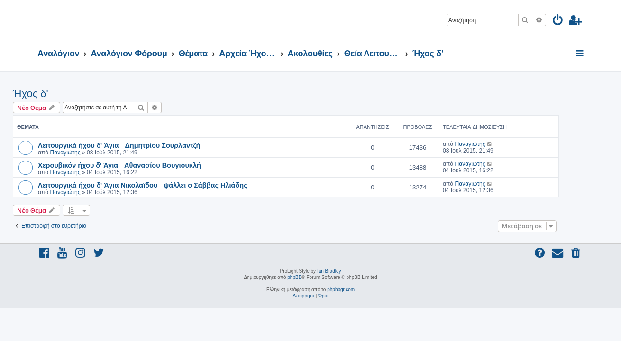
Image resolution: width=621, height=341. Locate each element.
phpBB (294, 277)
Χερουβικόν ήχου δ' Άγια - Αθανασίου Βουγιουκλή (144, 165)
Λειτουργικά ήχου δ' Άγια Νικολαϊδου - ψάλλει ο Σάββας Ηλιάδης (167, 184)
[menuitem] (558, 21)
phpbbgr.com (341, 289)
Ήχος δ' (55, 93)
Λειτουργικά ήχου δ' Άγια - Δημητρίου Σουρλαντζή (144, 145)
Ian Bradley (329, 271)
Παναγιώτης (89, 152)
